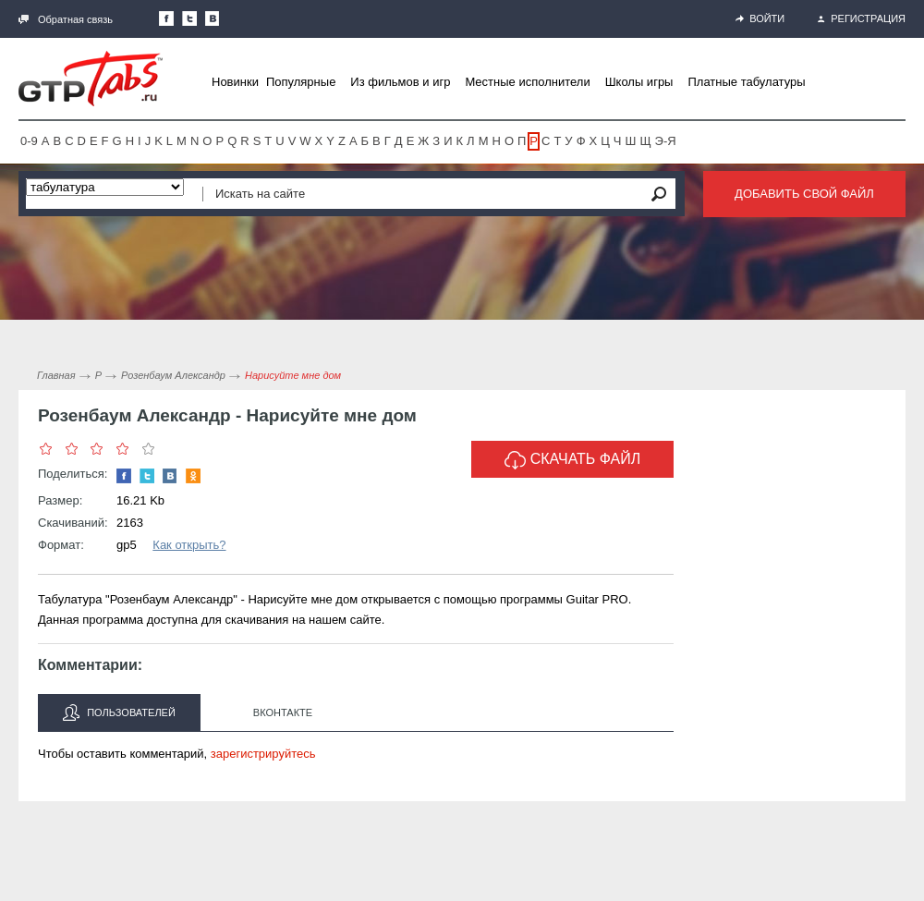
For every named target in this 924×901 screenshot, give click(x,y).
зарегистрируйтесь (263, 754)
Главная (56, 375)
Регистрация (862, 18)
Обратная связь (65, 19)
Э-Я (665, 141)
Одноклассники (193, 476)
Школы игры (639, 82)
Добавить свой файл (804, 194)
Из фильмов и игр (400, 82)
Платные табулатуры (746, 82)
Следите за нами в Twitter (189, 18)
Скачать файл (573, 460)
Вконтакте (282, 712)
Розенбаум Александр (173, 375)
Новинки (235, 82)
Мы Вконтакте (212, 18)
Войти (760, 18)
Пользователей (119, 712)
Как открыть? (188, 545)
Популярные (300, 82)
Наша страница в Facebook (166, 18)
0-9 (29, 141)
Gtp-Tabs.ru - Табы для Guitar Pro (90, 78)
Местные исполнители (527, 82)
